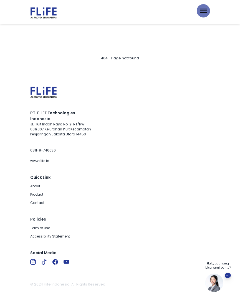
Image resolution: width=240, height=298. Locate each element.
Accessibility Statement (50, 236)
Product (36, 194)
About (35, 186)
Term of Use (40, 228)
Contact (37, 202)
